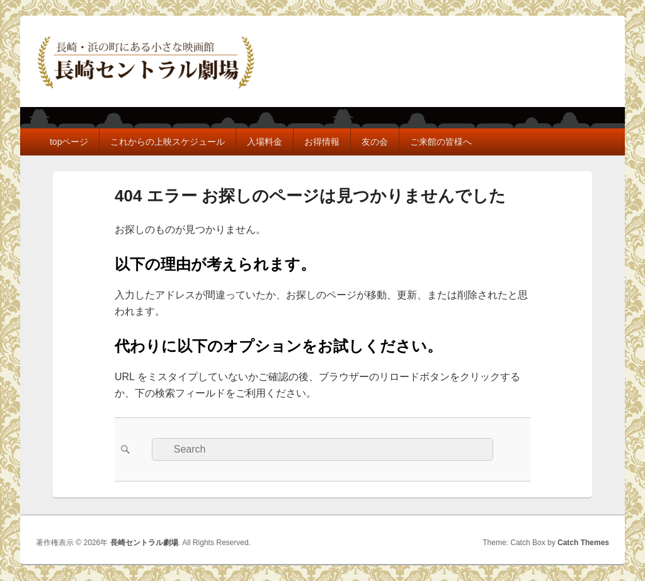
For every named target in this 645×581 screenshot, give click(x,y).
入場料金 (264, 142)
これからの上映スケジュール (167, 142)
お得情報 (322, 142)
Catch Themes (583, 542)
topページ (69, 142)
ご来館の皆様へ (441, 142)
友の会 (375, 142)
